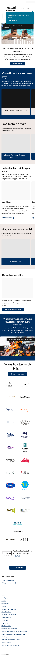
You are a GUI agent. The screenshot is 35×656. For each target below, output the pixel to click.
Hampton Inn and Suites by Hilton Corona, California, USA (18, 26)
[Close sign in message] (33, 13)
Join (28, 9)
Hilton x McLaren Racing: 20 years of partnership (21, 340)
